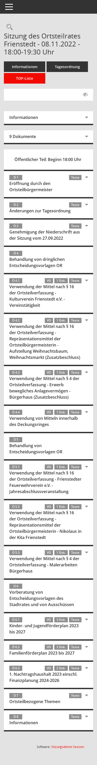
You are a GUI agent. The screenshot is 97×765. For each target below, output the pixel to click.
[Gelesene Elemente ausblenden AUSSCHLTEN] (85, 94)
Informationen (25, 66)
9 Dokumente (22, 136)
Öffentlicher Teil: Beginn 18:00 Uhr (47, 159)
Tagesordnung (67, 66)
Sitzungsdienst (67, 747)
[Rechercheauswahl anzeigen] (8, 27)
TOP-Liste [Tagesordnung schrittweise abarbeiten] (24, 78)
